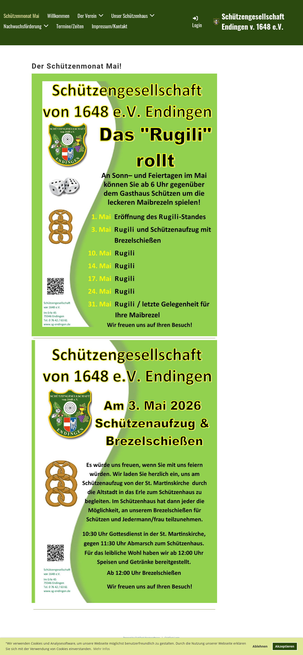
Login (197, 22)
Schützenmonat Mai (21, 15)
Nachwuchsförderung (26, 26)
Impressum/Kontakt (109, 26)
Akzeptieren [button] (284, 646)
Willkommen (58, 15)
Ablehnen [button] (260, 646)
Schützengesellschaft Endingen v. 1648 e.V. (253, 21)
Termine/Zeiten (70, 26)
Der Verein (90, 15)
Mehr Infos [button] (101, 649)
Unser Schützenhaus (132, 15)
